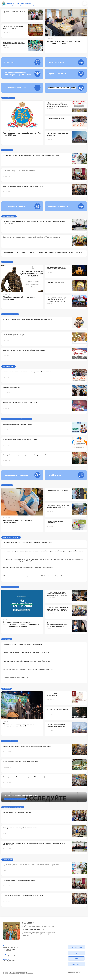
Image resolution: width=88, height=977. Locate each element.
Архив (76, 958)
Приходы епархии (7, 150)
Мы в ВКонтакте (76, 947)
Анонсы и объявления (8, 97)
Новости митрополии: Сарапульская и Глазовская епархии (17, 418)
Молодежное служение (8, 366)
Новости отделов (7, 485)
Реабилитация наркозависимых (10, 586)
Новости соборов (7, 261)
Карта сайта (76, 964)
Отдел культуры (6, 688)
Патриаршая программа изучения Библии (12, 807)
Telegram (76, 953)
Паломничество (6, 639)
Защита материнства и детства (10, 314)
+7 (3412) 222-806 (9, 961)
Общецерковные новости (9, 216)
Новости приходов (7, 859)
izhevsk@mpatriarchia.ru (10, 956)
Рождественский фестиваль (9, 740)
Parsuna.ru (78, 972)
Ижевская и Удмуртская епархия (19, 3)
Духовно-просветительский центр (11, 537)
